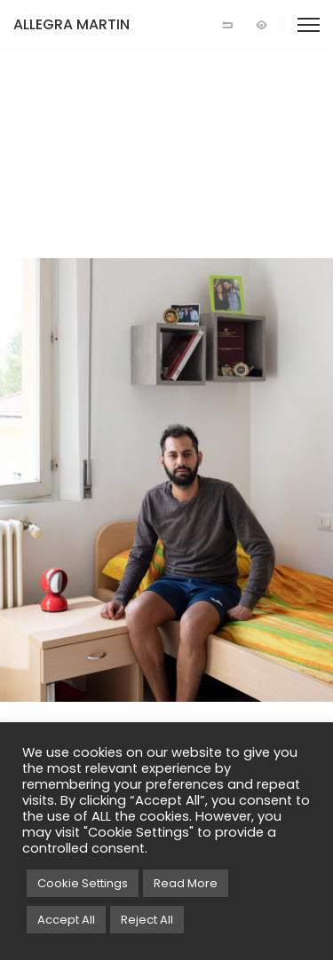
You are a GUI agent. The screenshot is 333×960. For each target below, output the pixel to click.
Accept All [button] (66, 919)
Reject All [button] (147, 919)
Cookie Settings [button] (82, 883)
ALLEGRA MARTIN (71, 24)
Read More (186, 883)
